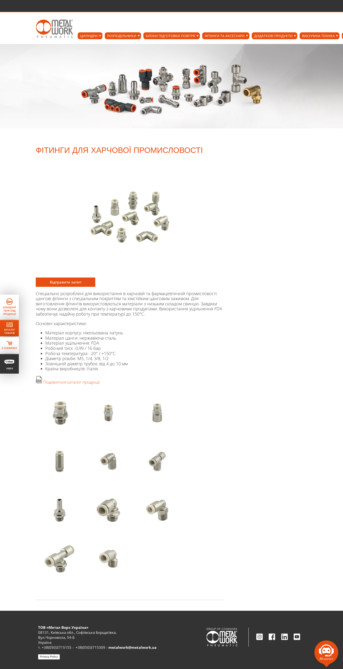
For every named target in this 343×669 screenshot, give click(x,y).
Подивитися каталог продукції (71, 382)
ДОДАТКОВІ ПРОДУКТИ (273, 36)
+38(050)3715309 (90, 647)
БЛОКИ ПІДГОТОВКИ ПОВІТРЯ (170, 36)
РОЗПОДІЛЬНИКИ (121, 36)
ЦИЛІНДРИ (89, 36)
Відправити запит (65, 282)
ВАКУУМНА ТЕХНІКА (318, 36)
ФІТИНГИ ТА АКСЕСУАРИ (225, 36)
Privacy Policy (49, 656)
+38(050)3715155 (56, 647)
